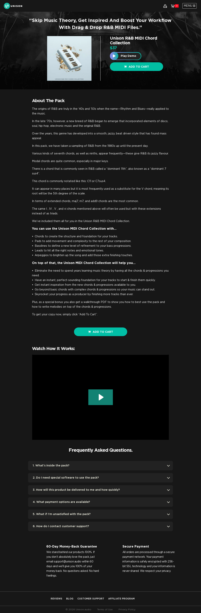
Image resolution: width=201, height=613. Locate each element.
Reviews (56, 599)
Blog (69, 599)
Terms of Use (105, 609)
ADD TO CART (100, 331)
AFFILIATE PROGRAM (121, 599)
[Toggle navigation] (189, 6)
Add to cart (136, 66)
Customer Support (90, 599)
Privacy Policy (127, 609)
